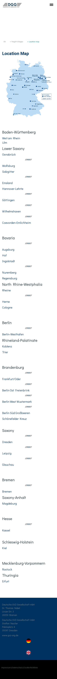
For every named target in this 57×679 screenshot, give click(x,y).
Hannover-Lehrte (12, 189)
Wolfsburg (8, 166)
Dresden (7, 442)
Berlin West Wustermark (17, 401)
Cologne (7, 307)
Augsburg (8, 249)
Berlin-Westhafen (13, 334)
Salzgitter (8, 171)
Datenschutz (17, 668)
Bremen (7, 491)
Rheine (6, 290)
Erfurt (5, 581)
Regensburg (9, 278)
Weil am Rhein (11, 138)
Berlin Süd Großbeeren (16, 413)
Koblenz (7, 346)
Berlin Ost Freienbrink (15, 390)
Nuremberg (9, 272)
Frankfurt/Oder (11, 379)
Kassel (6, 530)
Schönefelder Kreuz (14, 419)
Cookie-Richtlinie (31, 668)
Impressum (6, 668)
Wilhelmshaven (11, 211)
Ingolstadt (8, 261)
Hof (4, 255)
